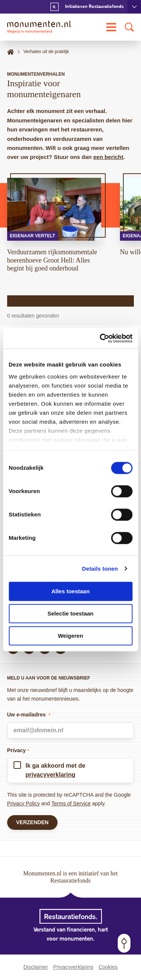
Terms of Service (71, 803)
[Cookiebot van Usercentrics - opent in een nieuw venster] (100, 338)
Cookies (108, 967)
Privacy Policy (23, 803)
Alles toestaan (71, 591)
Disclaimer (35, 967)
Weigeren (70, 635)
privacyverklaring (51, 774)
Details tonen (100, 568)
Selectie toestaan (70, 613)
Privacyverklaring (73, 967)
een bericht (108, 157)
